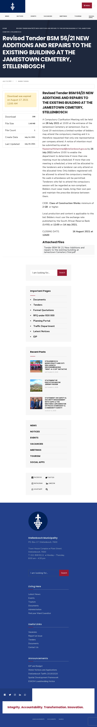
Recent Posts (38, 351)
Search (62, 272)
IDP (35, 336)
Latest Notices (41, 331)
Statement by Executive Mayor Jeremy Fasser (52, 382)
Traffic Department (44, 325)
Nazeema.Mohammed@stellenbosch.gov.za (64, 148)
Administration (34, 609)
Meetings (63, 16)
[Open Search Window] (46, 489)
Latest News (34, 594)
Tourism (78, 16)
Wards (61, 719)
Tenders (37, 304)
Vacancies (48, 16)
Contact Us (33, 647)
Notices (20, 16)
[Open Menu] (94, 5)
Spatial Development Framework (43, 677)
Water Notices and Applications (42, 669)
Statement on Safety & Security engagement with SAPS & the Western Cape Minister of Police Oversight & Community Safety (55, 403)
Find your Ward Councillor (39, 613)
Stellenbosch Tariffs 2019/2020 (43, 673)
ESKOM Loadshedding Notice (41, 681)
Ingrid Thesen (23, 81)
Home (5, 28)
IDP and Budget (35, 666)
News (7, 16)
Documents (39, 299)
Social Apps (91, 16)
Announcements (38, 719)
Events (33, 16)
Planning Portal (41, 320)
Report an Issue (35, 635)
